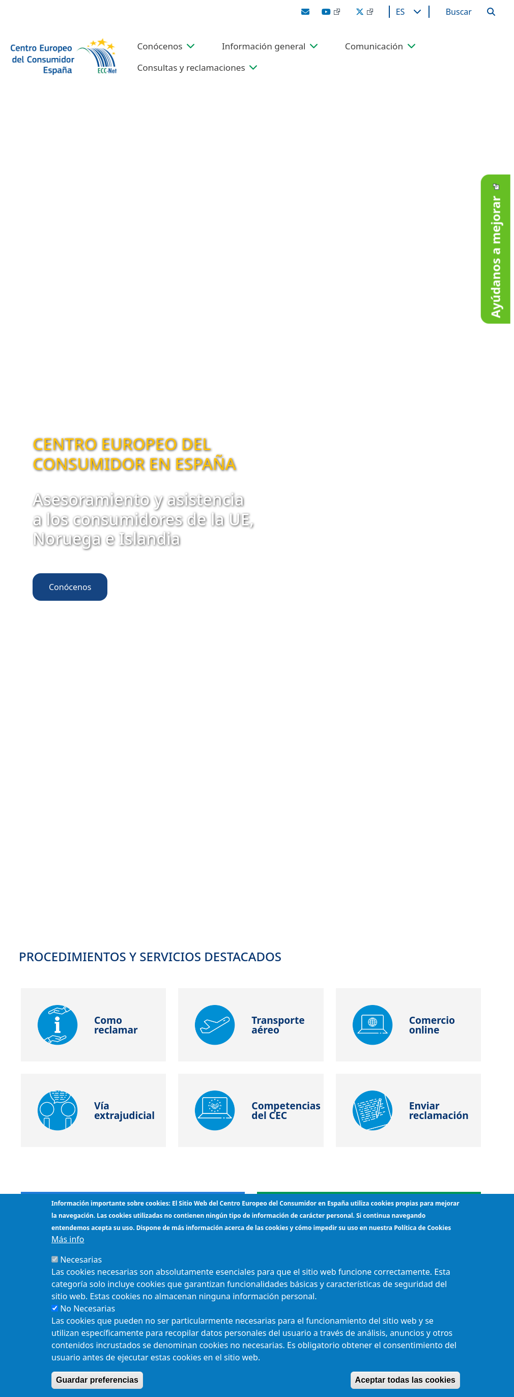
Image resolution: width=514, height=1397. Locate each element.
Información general (264, 46)
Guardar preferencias (97, 1380)
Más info (67, 1239)
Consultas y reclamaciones (191, 67)
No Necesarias (87, 1308)
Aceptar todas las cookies (405, 1380)
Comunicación (374, 46)
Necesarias (81, 1259)
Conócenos (159, 46)
